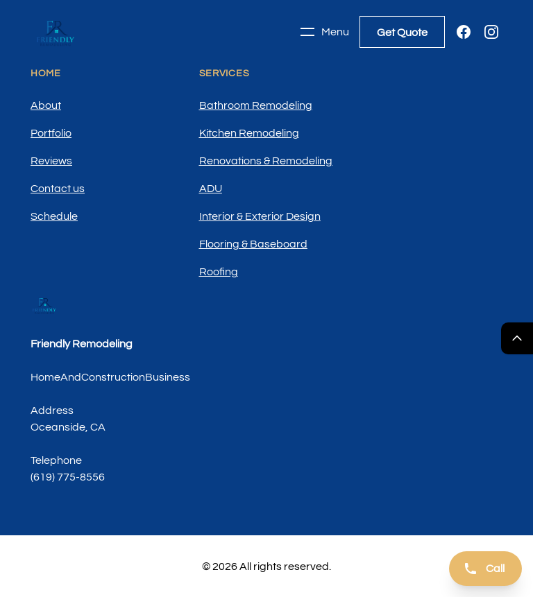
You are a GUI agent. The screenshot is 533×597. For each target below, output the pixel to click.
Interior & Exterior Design (260, 216)
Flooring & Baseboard (253, 244)
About (46, 105)
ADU (210, 188)
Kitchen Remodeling (249, 133)
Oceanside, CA (68, 427)
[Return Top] (517, 338)
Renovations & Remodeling (265, 160)
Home (46, 73)
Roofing (218, 271)
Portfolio (51, 133)
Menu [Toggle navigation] (324, 32)
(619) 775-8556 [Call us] (68, 477)
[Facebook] (463, 32)
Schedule (54, 216)
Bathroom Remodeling (255, 105)
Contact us (58, 188)
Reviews (51, 160)
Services (224, 73)
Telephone (56, 460)
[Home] (55, 32)
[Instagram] (491, 32)
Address (52, 410)
